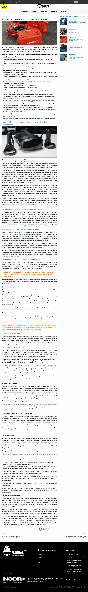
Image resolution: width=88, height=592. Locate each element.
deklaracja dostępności (8, 573)
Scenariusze (24, 11)
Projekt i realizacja (66, 587)
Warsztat (54, 11)
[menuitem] (24, 11)
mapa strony (6, 571)
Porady (34, 11)
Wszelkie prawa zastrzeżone (10, 587)
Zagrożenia (43, 11)
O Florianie (64, 11)
